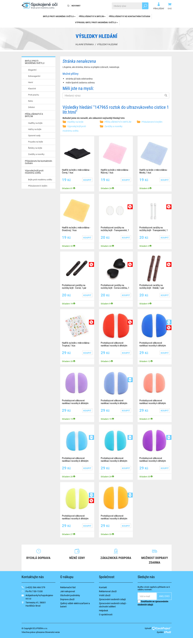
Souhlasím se (153, 603)
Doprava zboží (67, 599)
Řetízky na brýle (35, 147)
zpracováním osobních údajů (153, 603)
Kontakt (103, 587)
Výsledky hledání (107, 44)
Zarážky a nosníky (36, 154)
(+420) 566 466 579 (35, 587)
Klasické (32, 88)
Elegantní (32, 69)
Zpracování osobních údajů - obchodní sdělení (113, 605)
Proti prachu (33, 94)
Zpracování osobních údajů (112, 599)
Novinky (76, 5)
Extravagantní (34, 76)
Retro (30, 100)
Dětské (31, 107)
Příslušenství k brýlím (37, 185)
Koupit (87, 179)
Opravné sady (34, 135)
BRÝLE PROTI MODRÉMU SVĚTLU (59, 16)
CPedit (167, 632)
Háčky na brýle (34, 129)
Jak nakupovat (67, 591)
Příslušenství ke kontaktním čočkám (129, 16)
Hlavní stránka (85, 44)
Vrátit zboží (104, 595)
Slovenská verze (52, 632)
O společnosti (105, 614)
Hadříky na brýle (35, 123)
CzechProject (161, 628)
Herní (30, 82)
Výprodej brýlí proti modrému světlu (96, 22)
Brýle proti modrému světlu (40, 179)
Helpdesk (103, 610)
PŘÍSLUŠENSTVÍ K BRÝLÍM (92, 16)
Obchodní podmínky (70, 595)
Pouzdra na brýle (35, 141)
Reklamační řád (68, 587)
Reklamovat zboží (108, 591)
